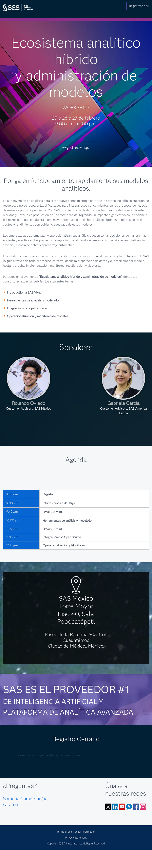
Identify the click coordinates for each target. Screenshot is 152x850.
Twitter (108, 807)
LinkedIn (115, 807)
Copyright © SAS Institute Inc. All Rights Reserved (76, 843)
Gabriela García (123, 403)
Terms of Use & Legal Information (76, 831)
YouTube (122, 807)
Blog (129, 807)
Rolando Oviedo (28, 403)
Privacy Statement (76, 837)
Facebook (136, 807)
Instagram (143, 807)
